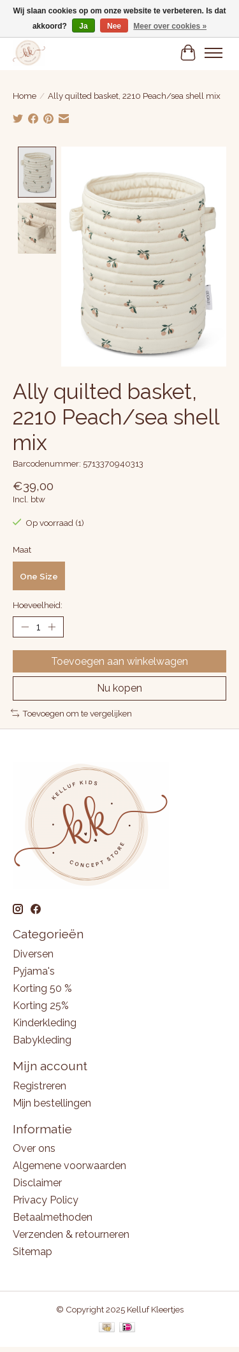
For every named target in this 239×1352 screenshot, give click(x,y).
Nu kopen (119, 687)
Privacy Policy (45, 1199)
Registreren (39, 1084)
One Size (39, 574)
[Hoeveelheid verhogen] (51, 625)
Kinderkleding (44, 1021)
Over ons (34, 1147)
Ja (83, 26)
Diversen (33, 952)
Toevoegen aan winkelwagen (119, 660)
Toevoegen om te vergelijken (71, 711)
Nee (114, 26)
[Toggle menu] (213, 53)
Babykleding (42, 1038)
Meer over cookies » (169, 26)
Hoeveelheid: (37, 604)
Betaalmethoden (52, 1216)
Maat (22, 547)
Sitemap (32, 1250)
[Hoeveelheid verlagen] (25, 625)
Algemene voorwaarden (69, 1164)
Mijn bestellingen (52, 1101)
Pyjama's (34, 969)
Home (24, 96)
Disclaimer (37, 1181)
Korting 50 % (42, 986)
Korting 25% (41, 1004)
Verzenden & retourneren (71, 1233)
